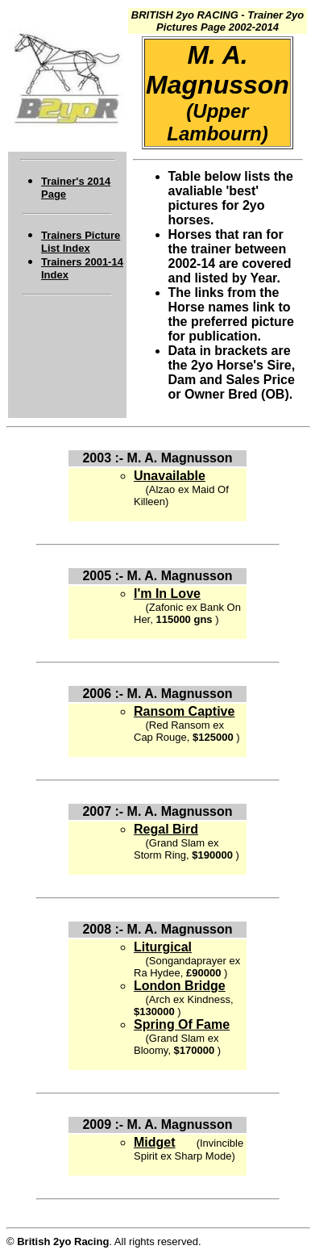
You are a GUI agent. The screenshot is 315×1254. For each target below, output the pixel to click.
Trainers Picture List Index (80, 241)
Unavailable (169, 476)
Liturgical (163, 947)
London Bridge (180, 986)
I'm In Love (167, 593)
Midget (155, 1142)
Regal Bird (166, 829)
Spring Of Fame (182, 1024)
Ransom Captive (184, 711)
